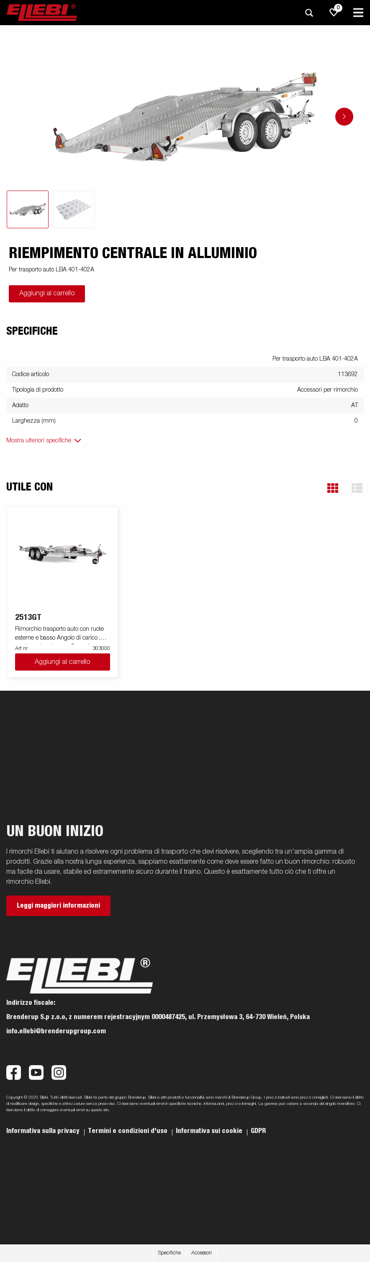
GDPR (258, 1131)
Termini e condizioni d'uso (128, 1131)
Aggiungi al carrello (47, 293)
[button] (332, 488)
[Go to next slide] (344, 117)
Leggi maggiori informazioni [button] (58, 905)
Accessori (201, 1253)
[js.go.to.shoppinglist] (334, 12)
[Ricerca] (309, 12)
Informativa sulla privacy (43, 1131)
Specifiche (169, 1253)
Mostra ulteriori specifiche (38, 441)
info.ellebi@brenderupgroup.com (56, 1031)
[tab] (28, 209)
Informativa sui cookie (210, 1131)
